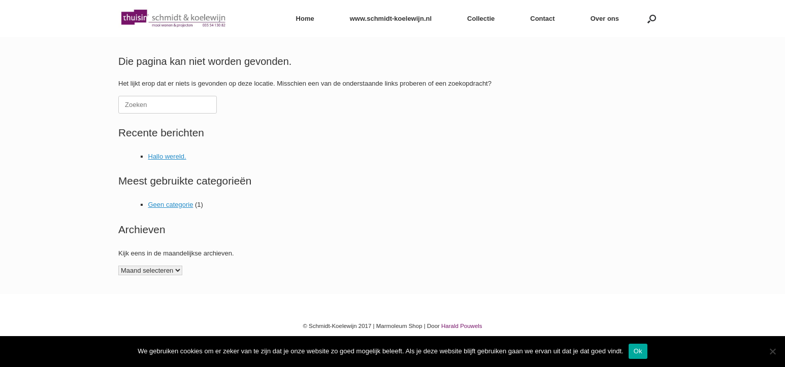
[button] (652, 18)
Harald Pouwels (461, 326)
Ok (638, 351)
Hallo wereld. (167, 156)
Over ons (605, 18)
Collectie (481, 18)
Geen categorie (170, 204)
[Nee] (772, 351)
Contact (542, 18)
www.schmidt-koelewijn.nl (391, 18)
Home (305, 18)
